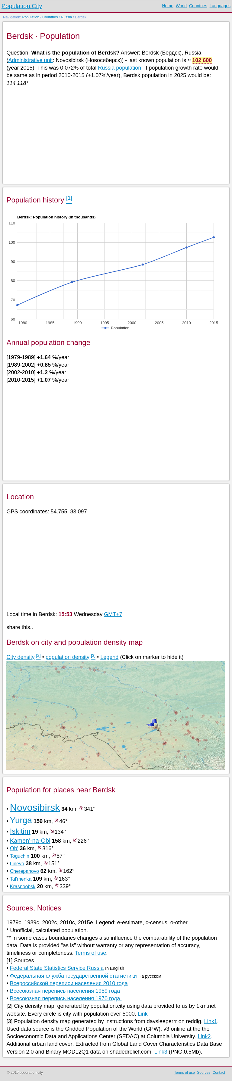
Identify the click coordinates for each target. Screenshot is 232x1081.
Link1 (210, 1021)
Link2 (204, 1036)
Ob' (14, 848)
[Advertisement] (115, 134)
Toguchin (19, 856)
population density (67, 657)
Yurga (21, 820)
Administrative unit (30, 60)
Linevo (17, 863)
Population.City (22, 6)
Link (143, 1014)
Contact (219, 1072)
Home (167, 5)
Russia (66, 17)
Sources (203, 1072)
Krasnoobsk (23, 886)
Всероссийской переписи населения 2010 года (69, 983)
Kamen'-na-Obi (30, 840)
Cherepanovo (24, 871)
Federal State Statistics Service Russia (57, 968)
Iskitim (20, 831)
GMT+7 (113, 614)
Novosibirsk (35, 807)
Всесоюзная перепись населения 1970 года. (66, 998)
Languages (220, 5)
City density (20, 657)
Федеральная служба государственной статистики (73, 976)
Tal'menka (21, 879)
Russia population (119, 68)
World (181, 5)
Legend (109, 657)
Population (30, 17)
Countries (198, 5)
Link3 (160, 1052)
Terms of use (90, 953)
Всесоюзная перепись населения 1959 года (65, 991)
